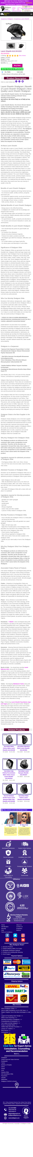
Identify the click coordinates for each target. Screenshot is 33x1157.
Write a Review (22, 55)
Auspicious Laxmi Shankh (22, 19)
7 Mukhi (11, 621)
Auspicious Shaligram (7, 19)
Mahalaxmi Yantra (18, 684)
